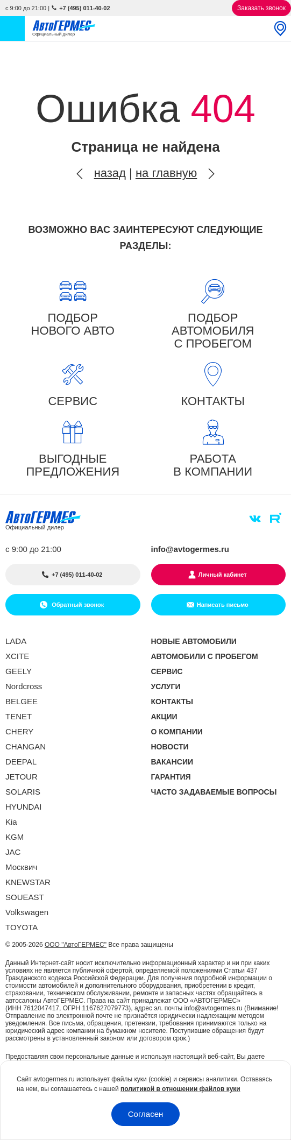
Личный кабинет (222, 574)
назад (110, 173)
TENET (18, 716)
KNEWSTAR (28, 882)
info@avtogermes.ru (190, 549)
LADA (15, 641)
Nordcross (23, 686)
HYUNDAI (23, 806)
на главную (166, 173)
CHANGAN (25, 746)
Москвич (21, 867)
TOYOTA (21, 927)
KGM (14, 836)
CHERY (19, 731)
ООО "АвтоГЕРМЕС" (76, 944)
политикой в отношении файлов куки (180, 1089)
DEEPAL (21, 761)
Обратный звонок (77, 604)
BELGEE (21, 701)
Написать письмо (223, 604)
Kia (11, 821)
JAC (12, 851)
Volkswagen (26, 912)
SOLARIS (22, 791)
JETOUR (21, 776)
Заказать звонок (261, 8)
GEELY (18, 671)
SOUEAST (24, 897)
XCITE (17, 656)
